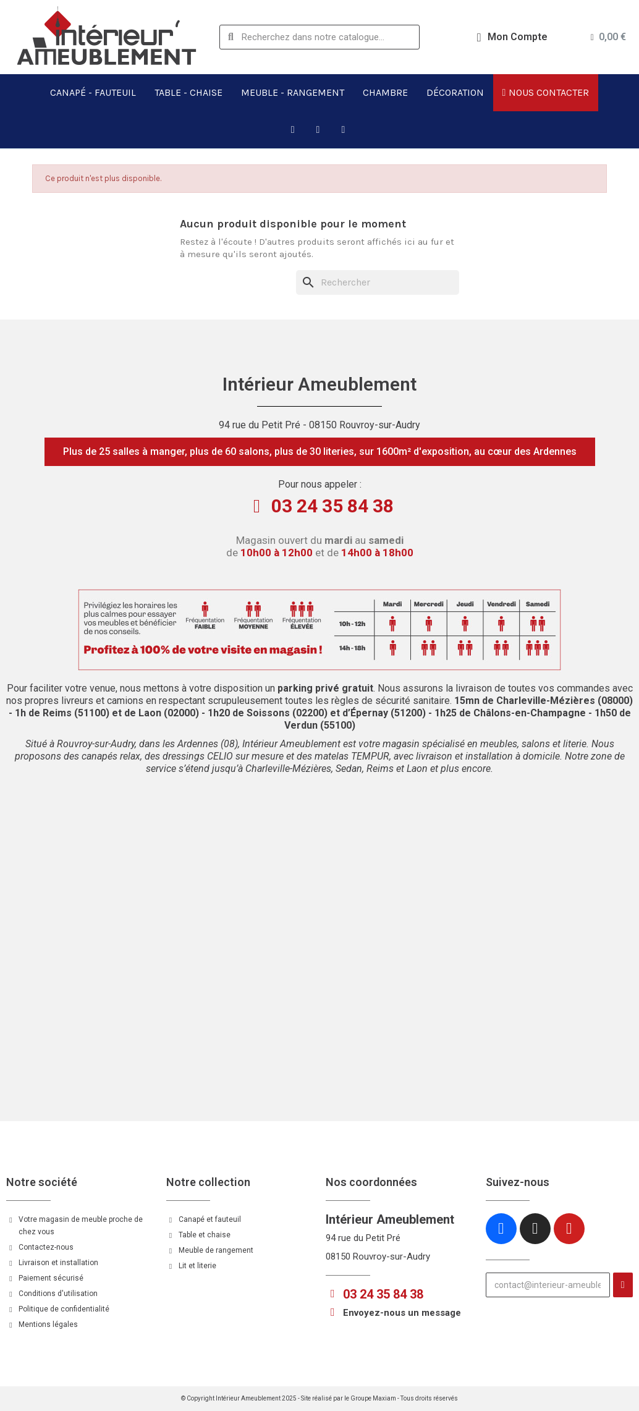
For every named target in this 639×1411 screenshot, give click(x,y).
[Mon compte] (512, 37)
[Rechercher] (377, 282)
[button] (319, 452)
